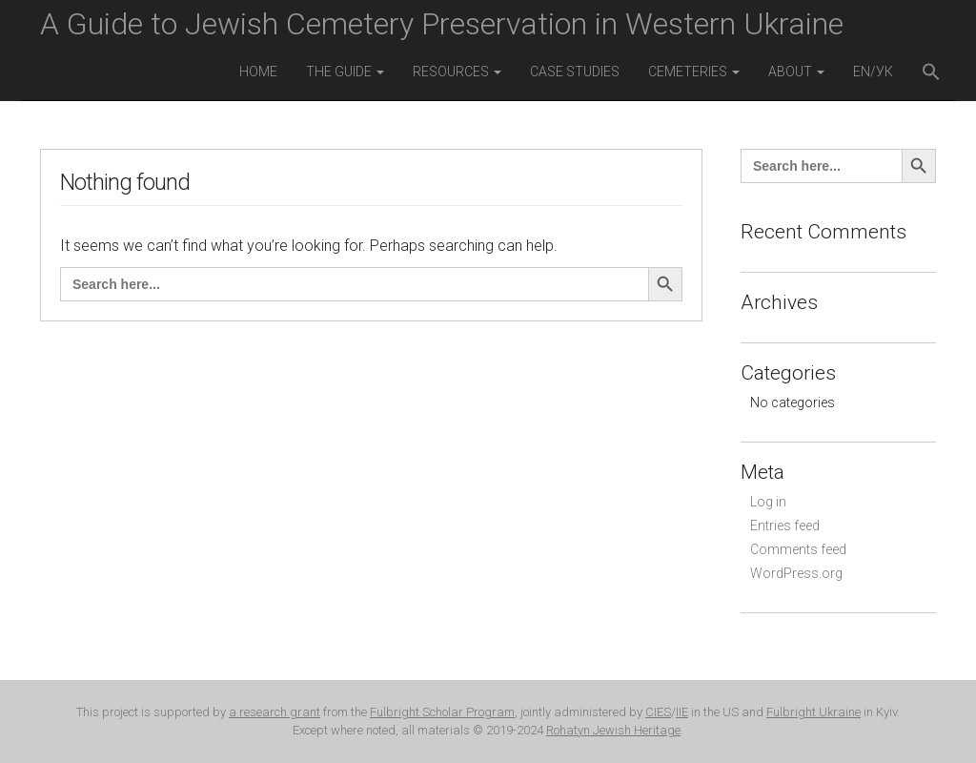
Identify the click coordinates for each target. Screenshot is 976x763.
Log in (768, 501)
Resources (457, 71)
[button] (931, 74)
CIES (658, 712)
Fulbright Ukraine (813, 712)
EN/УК (873, 71)
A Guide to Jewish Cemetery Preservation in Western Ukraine (442, 24)
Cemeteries (694, 71)
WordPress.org (796, 573)
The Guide (345, 71)
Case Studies (575, 71)
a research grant (274, 712)
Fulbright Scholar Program (442, 712)
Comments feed (798, 549)
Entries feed (785, 525)
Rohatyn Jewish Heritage (613, 730)
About (796, 71)
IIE (682, 712)
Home (258, 71)
